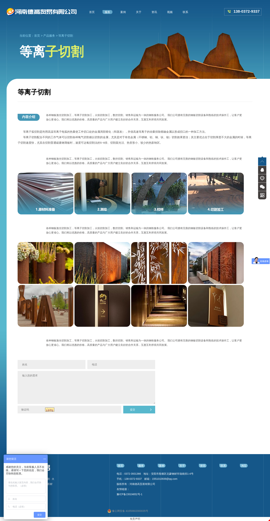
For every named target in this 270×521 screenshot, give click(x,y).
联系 (223, 465)
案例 (161, 465)
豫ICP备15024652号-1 (129, 494)
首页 (37, 35)
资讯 (202, 465)
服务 (141, 465)
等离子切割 (65, 35)
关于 (182, 465)
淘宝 (243, 465)
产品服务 (49, 35)
